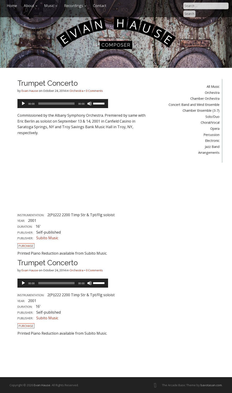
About (30, 5)
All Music (213, 86)
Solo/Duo (212, 116)
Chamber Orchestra (205, 98)
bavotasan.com (211, 385)
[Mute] (89, 103)
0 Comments (94, 91)
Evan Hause (30, 91)
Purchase (26, 246)
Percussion (211, 135)
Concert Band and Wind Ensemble (194, 104)
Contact (99, 5)
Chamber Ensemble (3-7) (201, 110)
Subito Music (47, 237)
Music (50, 5)
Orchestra (76, 91)
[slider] (56, 103)
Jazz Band (212, 146)
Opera (215, 128)
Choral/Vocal (210, 122)
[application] (62, 103)
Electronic (212, 140)
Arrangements (209, 152)
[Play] (23, 103)
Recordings (75, 5)
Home (12, 5)
